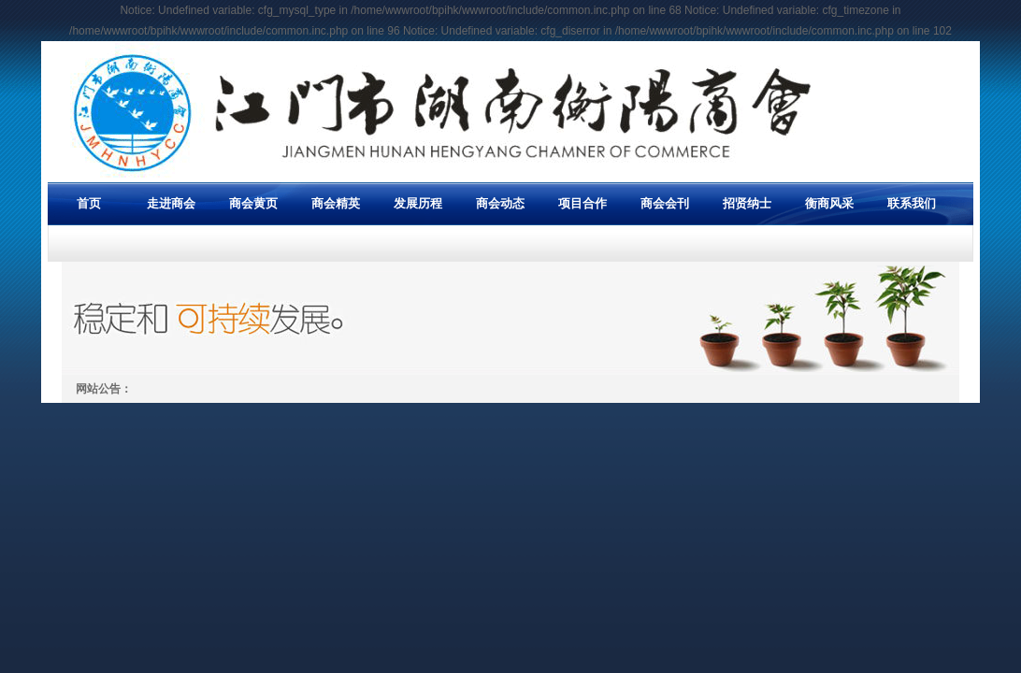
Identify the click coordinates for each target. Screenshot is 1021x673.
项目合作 (582, 203)
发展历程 (418, 203)
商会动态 (500, 203)
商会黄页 (253, 203)
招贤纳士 (747, 203)
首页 (89, 203)
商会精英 (335, 203)
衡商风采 (829, 203)
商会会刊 (664, 203)
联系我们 (911, 203)
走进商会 (171, 203)
